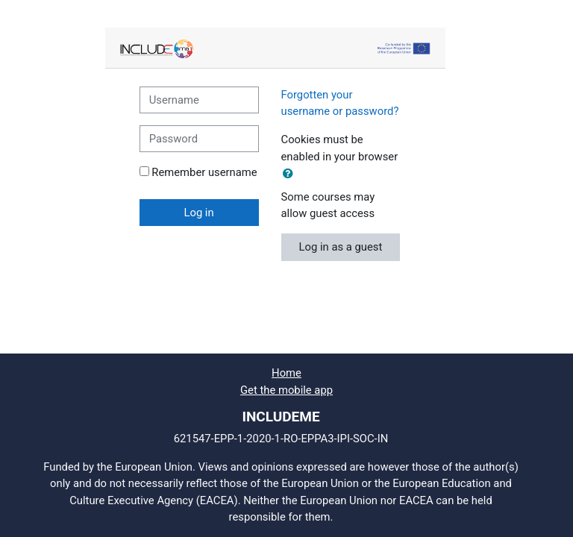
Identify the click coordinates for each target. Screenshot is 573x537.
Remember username (204, 172)
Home (286, 373)
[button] (291, 174)
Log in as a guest (341, 247)
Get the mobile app (286, 390)
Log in (198, 212)
